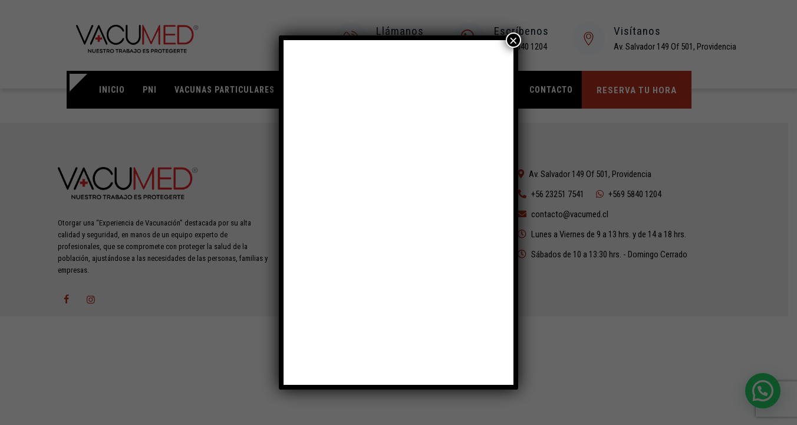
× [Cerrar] (513, 40)
